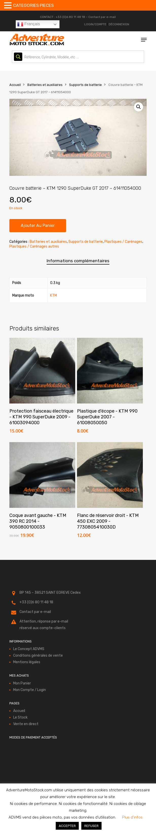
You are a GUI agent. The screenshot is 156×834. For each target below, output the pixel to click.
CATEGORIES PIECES (33, 5)
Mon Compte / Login (29, 690)
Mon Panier (22, 683)
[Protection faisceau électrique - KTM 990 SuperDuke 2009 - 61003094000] (42, 370)
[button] (144, 39)
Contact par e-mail (102, 17)
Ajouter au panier (38, 225)
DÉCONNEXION (119, 24)
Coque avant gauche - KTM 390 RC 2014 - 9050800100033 (37, 521)
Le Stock (20, 717)
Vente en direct (25, 724)
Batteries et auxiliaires (45, 85)
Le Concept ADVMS (28, 649)
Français (28, 24)
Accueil (15, 85)
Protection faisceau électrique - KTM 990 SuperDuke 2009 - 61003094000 (41, 416)
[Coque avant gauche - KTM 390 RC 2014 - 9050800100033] (42, 475)
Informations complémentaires (78, 260)
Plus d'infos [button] (132, 817)
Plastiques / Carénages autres (34, 246)
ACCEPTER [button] (67, 826)
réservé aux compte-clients (42, 628)
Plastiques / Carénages (123, 242)
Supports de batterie (85, 85)
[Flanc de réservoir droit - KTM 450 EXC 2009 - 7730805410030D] (110, 475)
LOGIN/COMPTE (95, 24)
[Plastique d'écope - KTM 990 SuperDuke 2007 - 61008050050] (110, 370)
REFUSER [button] (91, 826)
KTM (53, 295)
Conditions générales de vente (38, 655)
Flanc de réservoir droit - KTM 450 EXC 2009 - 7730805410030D (108, 521)
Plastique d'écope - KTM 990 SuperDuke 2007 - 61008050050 (107, 416)
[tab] (77, 261)
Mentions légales (26, 662)
